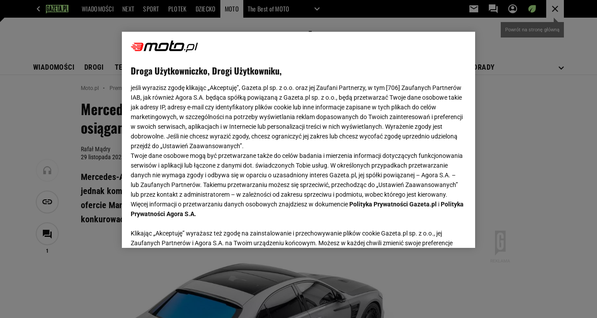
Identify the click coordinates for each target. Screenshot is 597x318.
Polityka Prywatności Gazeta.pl (393, 204)
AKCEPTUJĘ (436, 230)
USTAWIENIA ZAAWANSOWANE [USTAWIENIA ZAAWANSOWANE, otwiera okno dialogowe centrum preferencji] (188, 230)
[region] (298, 140)
